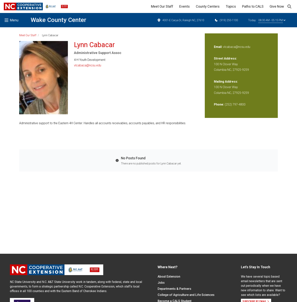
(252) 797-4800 (235, 104)
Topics (231, 6)
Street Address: (225, 58)
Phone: (219, 104)
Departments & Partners (174, 289)
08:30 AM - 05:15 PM (271, 20)
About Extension (169, 276)
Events (184, 6)
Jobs (161, 282)
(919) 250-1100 (226, 20)
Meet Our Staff (162, 6)
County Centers (208, 6)
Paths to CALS (253, 6)
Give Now (277, 6)
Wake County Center (58, 19)
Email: (218, 47)
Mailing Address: (226, 81)
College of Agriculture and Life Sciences (186, 295)
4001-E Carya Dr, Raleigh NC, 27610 (180, 20)
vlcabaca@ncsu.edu (87, 65)
